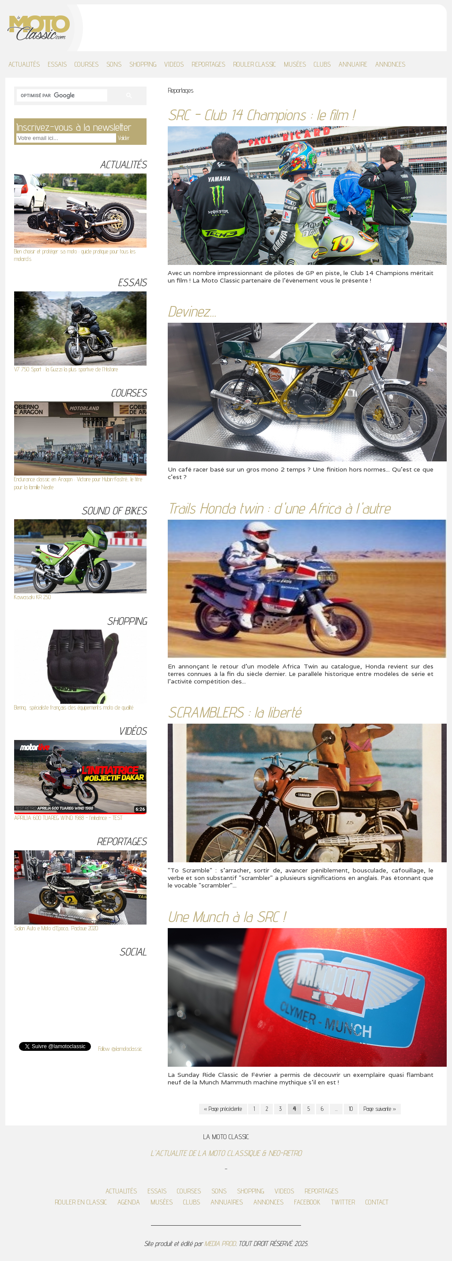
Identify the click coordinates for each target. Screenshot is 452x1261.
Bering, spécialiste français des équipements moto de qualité (73, 707)
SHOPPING (142, 64)
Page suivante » (380, 1108)
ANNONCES (390, 64)
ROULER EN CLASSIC (81, 1202)
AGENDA (128, 1202)
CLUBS (322, 64)
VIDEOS (174, 64)
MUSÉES (295, 64)
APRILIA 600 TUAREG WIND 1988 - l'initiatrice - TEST (68, 817)
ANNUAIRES (227, 1202)
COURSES (86, 64)
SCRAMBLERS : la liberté (234, 712)
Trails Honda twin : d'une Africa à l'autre (279, 508)
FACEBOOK (307, 1202)
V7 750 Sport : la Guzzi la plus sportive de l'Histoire (66, 369)
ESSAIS (57, 64)
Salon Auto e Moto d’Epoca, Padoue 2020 (56, 928)
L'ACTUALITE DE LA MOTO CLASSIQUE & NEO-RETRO (226, 1153)
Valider (124, 137)
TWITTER (343, 1202)
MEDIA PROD (220, 1243)
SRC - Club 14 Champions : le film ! (261, 115)
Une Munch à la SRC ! (226, 916)
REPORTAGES (208, 64)
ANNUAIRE (353, 64)
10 (351, 1108)
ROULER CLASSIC (254, 64)
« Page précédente (223, 1108)
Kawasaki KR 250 (32, 596)
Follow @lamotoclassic (120, 1048)
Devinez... (192, 311)
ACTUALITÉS (24, 64)
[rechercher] (61, 96)
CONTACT (376, 1202)
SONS (113, 64)
